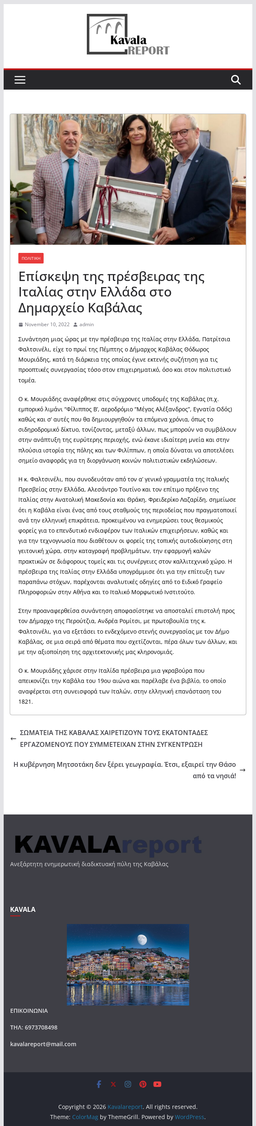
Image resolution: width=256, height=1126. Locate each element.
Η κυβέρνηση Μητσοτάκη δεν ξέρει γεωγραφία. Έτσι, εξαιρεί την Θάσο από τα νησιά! (129, 770)
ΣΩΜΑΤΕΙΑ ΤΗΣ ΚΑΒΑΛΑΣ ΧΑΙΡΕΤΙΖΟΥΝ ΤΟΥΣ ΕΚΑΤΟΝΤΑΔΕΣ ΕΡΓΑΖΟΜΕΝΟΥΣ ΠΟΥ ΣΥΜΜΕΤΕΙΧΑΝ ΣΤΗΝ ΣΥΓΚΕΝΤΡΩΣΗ (109, 738)
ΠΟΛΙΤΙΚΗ (31, 258)
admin (86, 324)
